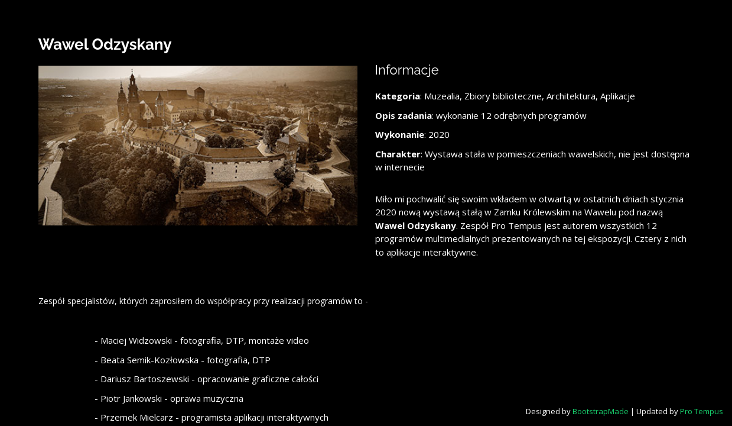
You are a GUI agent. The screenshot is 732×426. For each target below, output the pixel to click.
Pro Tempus (701, 411)
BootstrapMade (600, 411)
